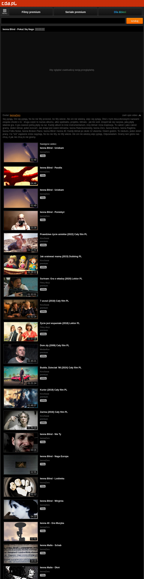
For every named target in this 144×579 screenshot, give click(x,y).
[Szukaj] (63, 21)
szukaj (134, 20)
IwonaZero (15, 115)
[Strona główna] (9, 3)
